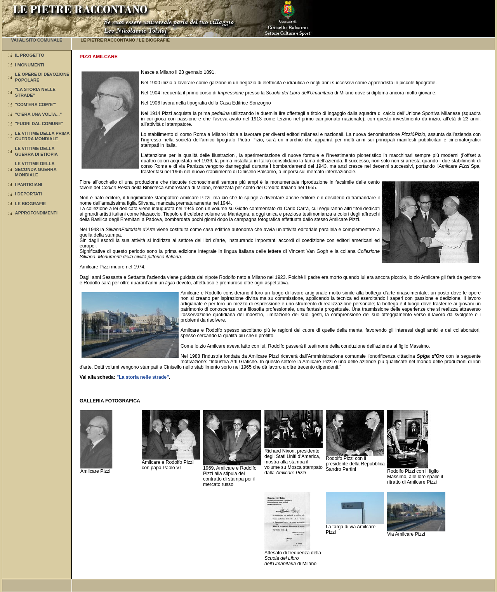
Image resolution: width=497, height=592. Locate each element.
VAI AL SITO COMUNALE (36, 40)
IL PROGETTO (29, 55)
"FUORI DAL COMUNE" (39, 123)
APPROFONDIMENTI (36, 213)
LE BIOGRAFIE (30, 203)
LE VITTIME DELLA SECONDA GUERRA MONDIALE (36, 169)
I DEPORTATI (28, 194)
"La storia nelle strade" (142, 377)
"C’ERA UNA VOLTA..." (38, 114)
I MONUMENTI (29, 65)
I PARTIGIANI (28, 184)
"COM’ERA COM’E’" (35, 104)
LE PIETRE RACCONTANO (107, 40)
